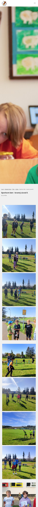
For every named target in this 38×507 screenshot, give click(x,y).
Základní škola (8, 189)
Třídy (13, 189)
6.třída (17, 189)
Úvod (2, 189)
